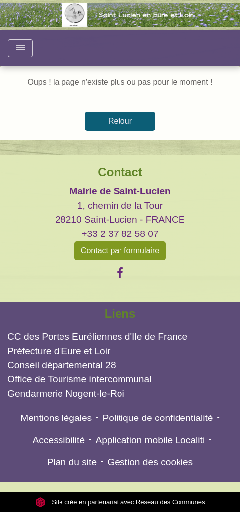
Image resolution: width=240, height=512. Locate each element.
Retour (120, 121)
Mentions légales (56, 418)
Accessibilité (58, 440)
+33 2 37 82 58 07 (119, 234)
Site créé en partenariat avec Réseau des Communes (120, 502)
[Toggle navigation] (20, 48)
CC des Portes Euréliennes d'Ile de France (97, 336)
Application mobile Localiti (150, 440)
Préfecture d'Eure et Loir (58, 351)
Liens (120, 313)
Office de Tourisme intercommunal (79, 379)
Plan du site (72, 462)
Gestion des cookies (150, 462)
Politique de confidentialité (158, 418)
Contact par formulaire (120, 250)
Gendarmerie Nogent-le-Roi (65, 393)
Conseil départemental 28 (61, 365)
